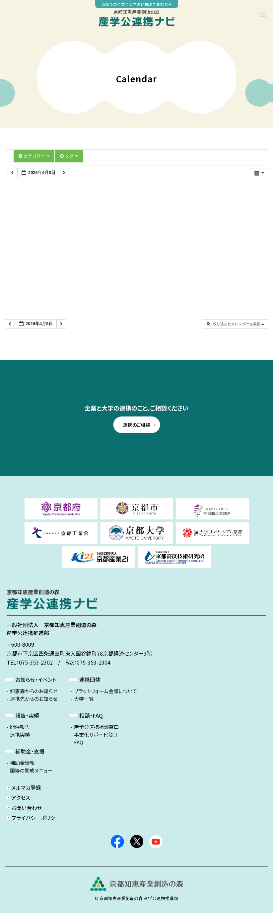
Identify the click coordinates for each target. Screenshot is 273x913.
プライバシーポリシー (35, 818)
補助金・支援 (29, 751)
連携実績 (20, 734)
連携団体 (90, 679)
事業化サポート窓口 (95, 734)
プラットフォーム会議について (105, 691)
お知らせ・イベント (35, 679)
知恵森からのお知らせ (33, 691)
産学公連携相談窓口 (96, 727)
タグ (69, 155)
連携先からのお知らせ (33, 698)
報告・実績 (27, 715)
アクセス (20, 797)
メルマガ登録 (26, 787)
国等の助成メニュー (31, 770)
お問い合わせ (26, 808)
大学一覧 (84, 698)
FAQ (78, 742)
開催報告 (20, 727)
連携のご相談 (136, 424)
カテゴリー (34, 155)
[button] (234, 324)
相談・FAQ (91, 715)
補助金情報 (22, 763)
